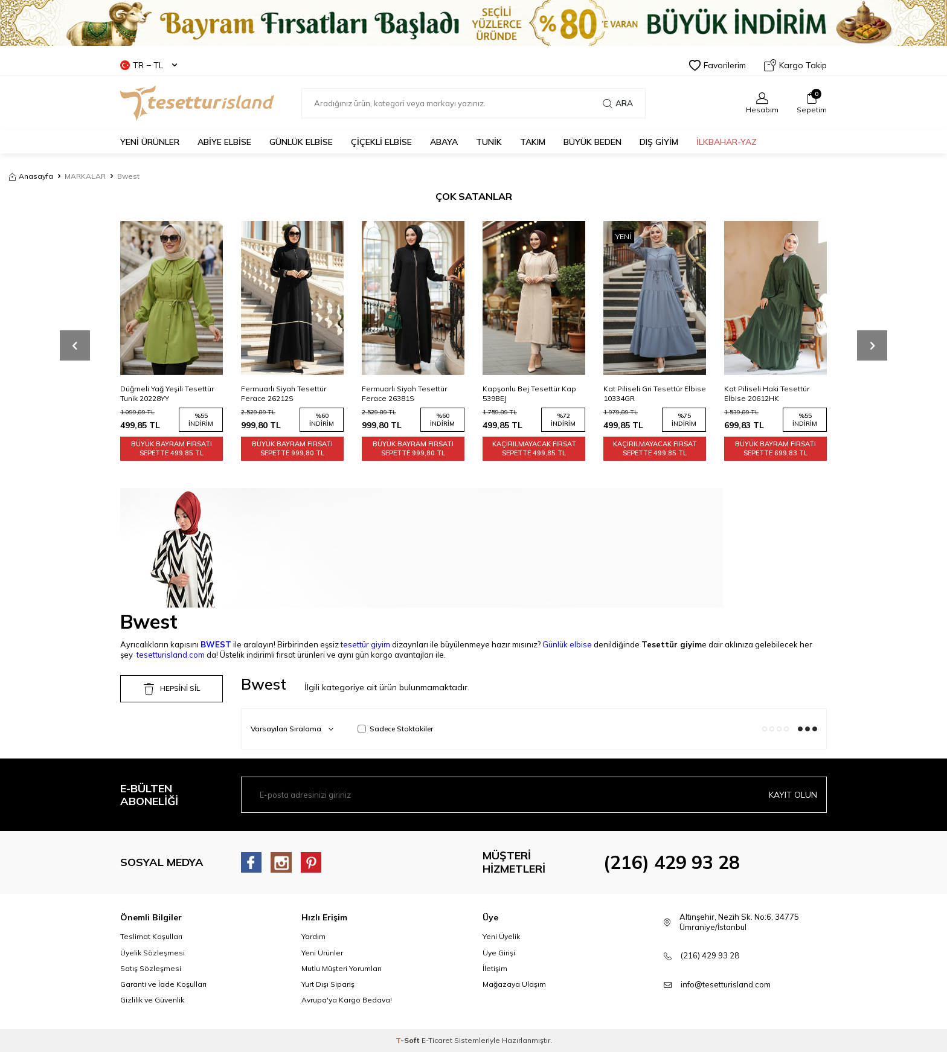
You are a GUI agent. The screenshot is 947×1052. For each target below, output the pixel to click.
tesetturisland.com (170, 654)
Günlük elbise (567, 644)
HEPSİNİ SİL (172, 689)
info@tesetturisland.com (726, 984)
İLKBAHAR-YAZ (726, 141)
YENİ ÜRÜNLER (149, 141)
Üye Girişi (499, 952)
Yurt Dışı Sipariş (328, 984)
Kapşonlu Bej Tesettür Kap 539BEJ (529, 393)
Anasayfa (31, 176)
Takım (532, 141)
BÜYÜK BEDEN (592, 141)
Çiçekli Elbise (381, 141)
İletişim (495, 968)
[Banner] (473, 23)
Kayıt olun (793, 794)
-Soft (409, 1040)
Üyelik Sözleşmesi (152, 952)
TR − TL (148, 65)
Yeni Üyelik (501, 936)
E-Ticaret (437, 1040)
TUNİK (489, 141)
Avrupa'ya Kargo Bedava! (346, 999)
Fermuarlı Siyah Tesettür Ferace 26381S (404, 393)
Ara (618, 103)
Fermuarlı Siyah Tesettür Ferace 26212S (283, 393)
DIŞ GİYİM (659, 141)
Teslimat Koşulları (151, 936)
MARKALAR (85, 176)
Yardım (313, 936)
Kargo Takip (795, 65)
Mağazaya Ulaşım (514, 984)
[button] (75, 345)
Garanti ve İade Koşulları (163, 984)
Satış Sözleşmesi (150, 968)
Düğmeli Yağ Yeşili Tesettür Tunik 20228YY (167, 393)
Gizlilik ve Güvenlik (152, 999)
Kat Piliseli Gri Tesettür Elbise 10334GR (654, 393)
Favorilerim (717, 65)
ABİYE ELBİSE (224, 141)
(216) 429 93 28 (671, 862)
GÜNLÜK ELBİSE (301, 141)
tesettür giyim (365, 644)
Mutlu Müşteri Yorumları (341, 968)
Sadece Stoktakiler (395, 728)
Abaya (444, 141)
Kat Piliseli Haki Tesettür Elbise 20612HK (766, 393)
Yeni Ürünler (322, 952)
